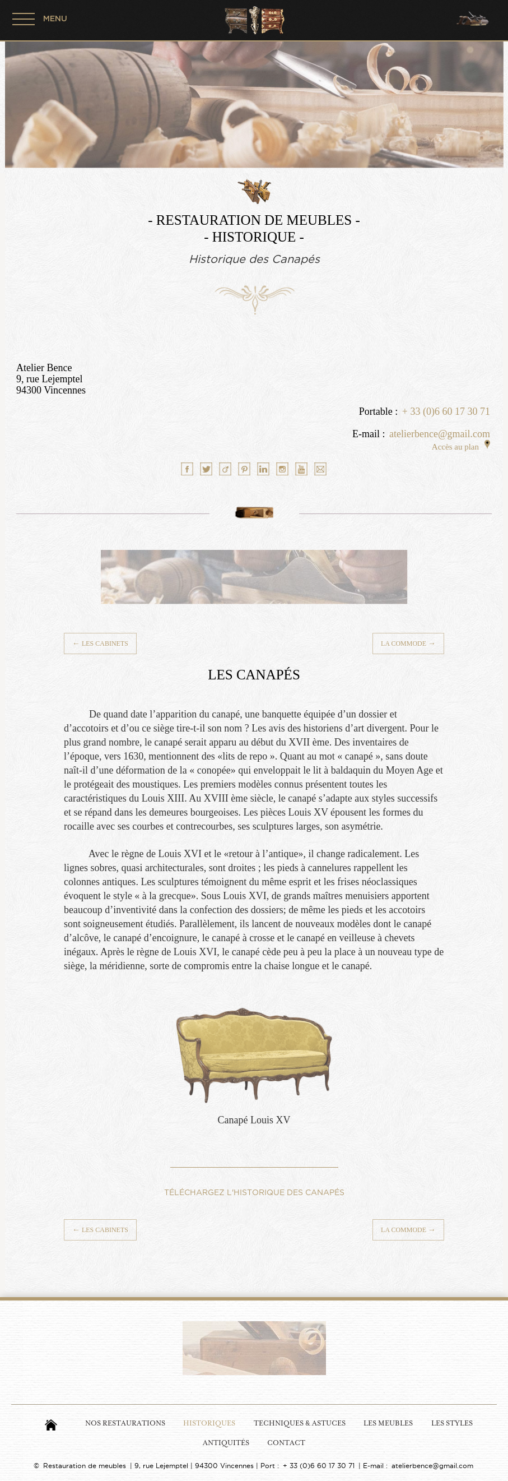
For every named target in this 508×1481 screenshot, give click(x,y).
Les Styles (452, 1423)
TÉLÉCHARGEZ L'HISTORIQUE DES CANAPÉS (254, 1192)
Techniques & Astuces (300, 1423)
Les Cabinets (100, 643)
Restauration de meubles (84, 1465)
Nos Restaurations (125, 1423)
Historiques (209, 1423)
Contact (286, 1443)
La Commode (408, 643)
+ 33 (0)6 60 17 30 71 (446, 411)
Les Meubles (388, 1423)
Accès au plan (461, 446)
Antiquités (226, 1443)
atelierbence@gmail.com (439, 433)
